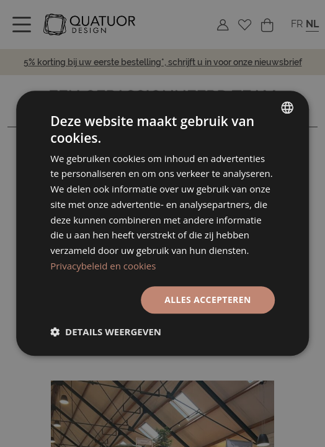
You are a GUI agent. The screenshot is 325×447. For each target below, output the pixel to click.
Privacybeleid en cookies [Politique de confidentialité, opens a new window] (103, 266)
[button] (105, 332)
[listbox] (287, 107)
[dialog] (162, 223)
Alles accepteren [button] (207, 299)
